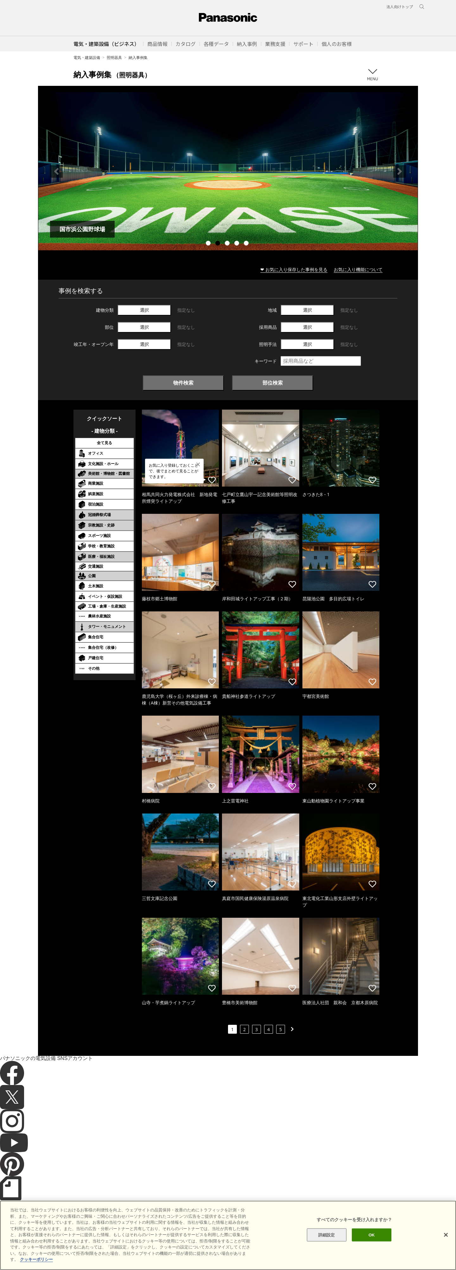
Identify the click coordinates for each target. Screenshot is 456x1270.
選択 (144, 310)
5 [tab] (247, 244)
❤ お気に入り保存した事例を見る (293, 269)
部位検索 (273, 382)
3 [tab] (228, 244)
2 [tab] (218, 244)
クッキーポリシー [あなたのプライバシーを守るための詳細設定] (36, 1259)
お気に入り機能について (358, 269)
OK (372, 1234)
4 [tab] (237, 244)
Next (399, 171)
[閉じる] (446, 1235)
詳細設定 (326, 1234)
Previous (56, 171)
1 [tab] (209, 244)
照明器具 (114, 57)
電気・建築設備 (86, 57)
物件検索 (183, 382)
